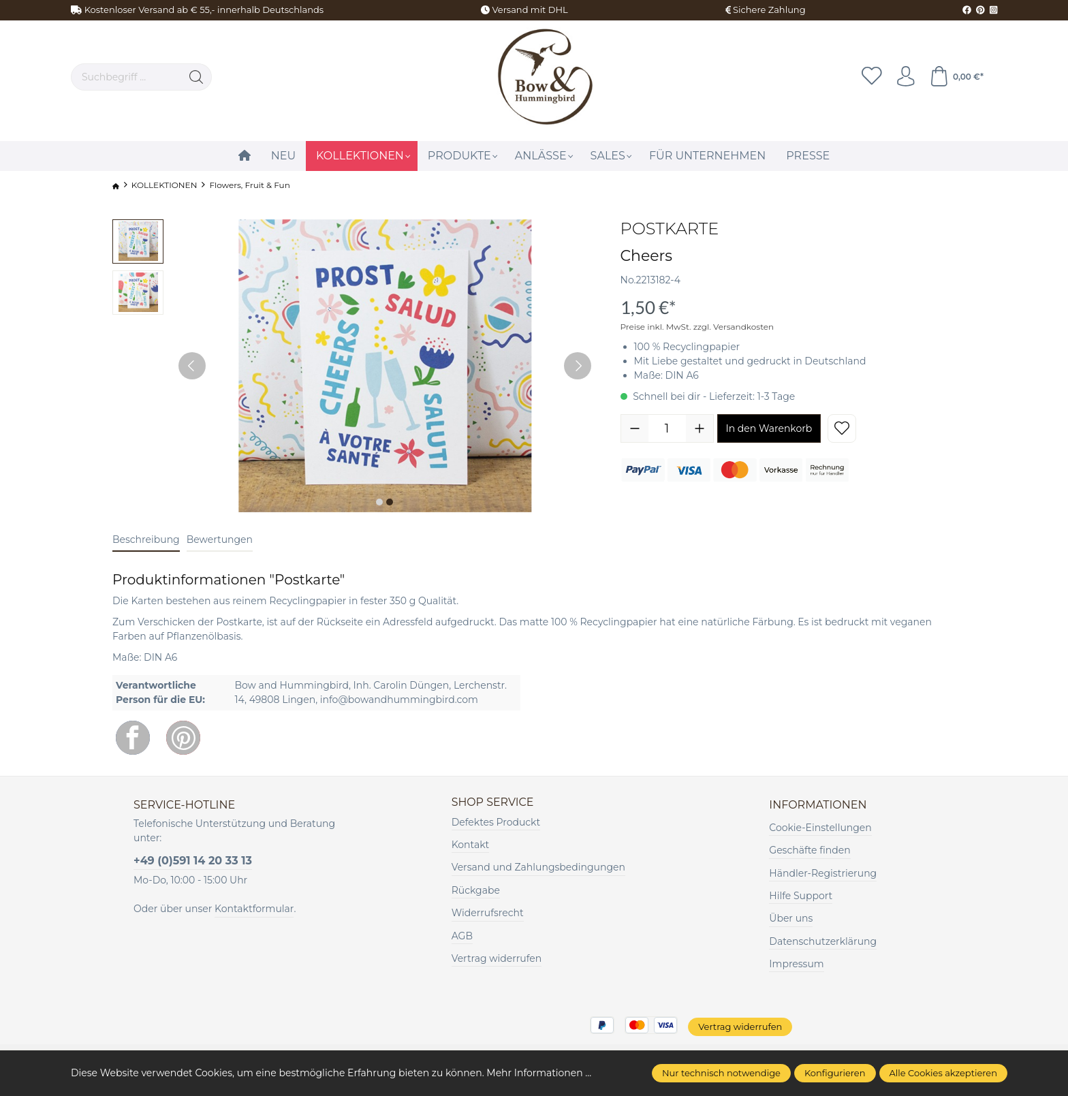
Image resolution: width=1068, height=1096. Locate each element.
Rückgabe (476, 890)
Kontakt (471, 845)
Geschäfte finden (809, 850)
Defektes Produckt (496, 822)
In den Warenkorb (769, 428)
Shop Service (493, 802)
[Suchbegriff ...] (126, 77)
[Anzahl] (667, 428)
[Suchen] (196, 77)
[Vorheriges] (192, 365)
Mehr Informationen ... (538, 1073)
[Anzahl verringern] (634, 428)
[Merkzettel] (871, 77)
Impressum (796, 964)
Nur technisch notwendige (721, 1072)
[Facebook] (132, 737)
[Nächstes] (577, 365)
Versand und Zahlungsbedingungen (538, 868)
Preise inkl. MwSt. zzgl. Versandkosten (697, 327)
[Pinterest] (183, 737)
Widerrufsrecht (488, 913)
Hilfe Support (800, 896)
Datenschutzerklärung (823, 941)
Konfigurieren (835, 1072)
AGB (462, 936)
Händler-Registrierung (823, 873)
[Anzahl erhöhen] (699, 428)
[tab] (146, 540)
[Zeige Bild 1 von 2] (379, 502)
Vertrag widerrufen (497, 958)
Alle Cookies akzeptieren (943, 1072)
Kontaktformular (254, 909)
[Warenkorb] (956, 77)
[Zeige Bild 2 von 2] (389, 502)
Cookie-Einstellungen (820, 827)
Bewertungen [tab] (220, 539)
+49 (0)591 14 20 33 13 (193, 860)
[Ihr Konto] (905, 77)
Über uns (791, 918)
